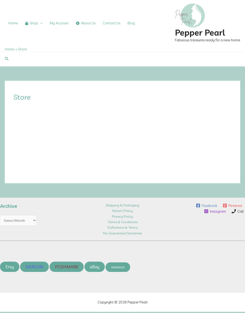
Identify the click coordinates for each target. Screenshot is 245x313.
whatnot (119, 268)
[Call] (237, 211)
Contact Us (111, 23)
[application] (40, 23)
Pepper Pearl (200, 32)
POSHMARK (67, 267)
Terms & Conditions (122, 222)
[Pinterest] (232, 205)
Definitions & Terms (122, 228)
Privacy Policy (122, 216)
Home (13, 23)
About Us (85, 23)
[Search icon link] (7, 59)
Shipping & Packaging (122, 205)
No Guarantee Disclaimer (122, 234)
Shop (34, 23)
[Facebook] (206, 205)
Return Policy (122, 211)
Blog (131, 23)
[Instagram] (214, 211)
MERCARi (35, 267)
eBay (96, 267)
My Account (59, 23)
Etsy (10, 267)
